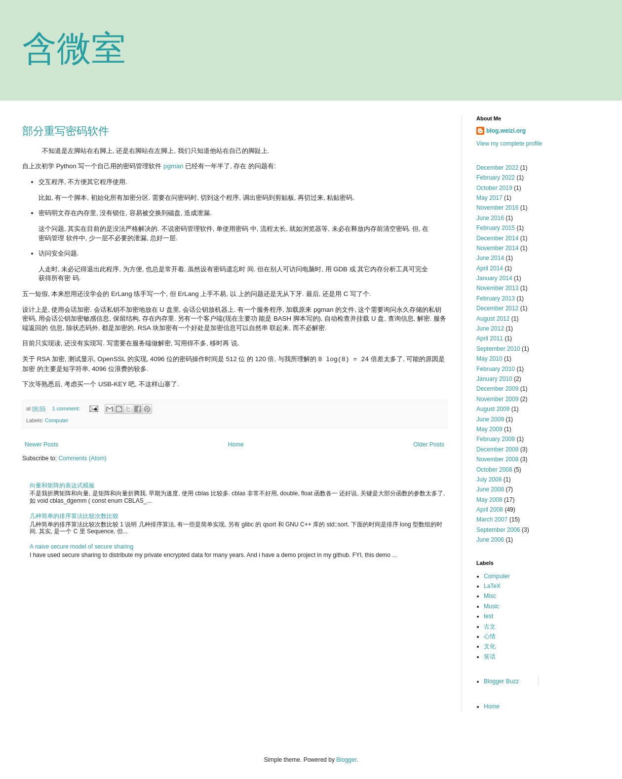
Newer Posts (41, 444)
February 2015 (495, 227)
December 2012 (497, 308)
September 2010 (498, 348)
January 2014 (494, 278)
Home (236, 444)
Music (491, 606)
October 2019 (494, 188)
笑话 (490, 656)
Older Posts (428, 444)
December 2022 (497, 167)
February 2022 (495, 177)
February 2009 (495, 439)
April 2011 (489, 338)
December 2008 (497, 449)
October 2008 (494, 469)
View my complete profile (509, 143)
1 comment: (66, 408)
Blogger (346, 759)
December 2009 (497, 388)
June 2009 (490, 419)
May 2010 (489, 358)
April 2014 (489, 268)
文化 (490, 646)
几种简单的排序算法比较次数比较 (74, 516)
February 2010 (495, 369)
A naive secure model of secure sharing (81, 546)
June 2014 (490, 258)
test (488, 616)
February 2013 (495, 298)
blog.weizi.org (506, 130)
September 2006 (498, 529)
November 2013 (497, 288)
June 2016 (490, 218)
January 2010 (494, 378)
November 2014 (497, 248)
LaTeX (492, 586)
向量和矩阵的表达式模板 (62, 485)
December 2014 (497, 238)
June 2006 (490, 539)
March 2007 (491, 519)
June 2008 (490, 489)
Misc (490, 596)
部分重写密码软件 (65, 131)
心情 (490, 636)
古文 (490, 626)
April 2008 (489, 509)
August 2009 (492, 409)
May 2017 (489, 197)
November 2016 (497, 207)
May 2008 (489, 499)
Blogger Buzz (501, 681)
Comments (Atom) (82, 458)
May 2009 (489, 429)
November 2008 (497, 459)
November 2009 (497, 399)
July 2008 (489, 479)
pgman (173, 166)
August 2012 (492, 318)
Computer (56, 420)
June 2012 (490, 328)
